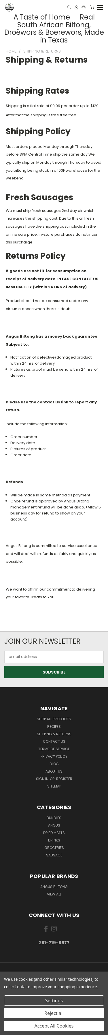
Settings (54, 1000)
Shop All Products (54, 719)
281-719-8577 (54, 943)
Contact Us (54, 741)
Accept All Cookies (54, 1026)
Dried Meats (54, 832)
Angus (54, 825)
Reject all (54, 1013)
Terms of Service (54, 748)
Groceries (54, 847)
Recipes (54, 726)
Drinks (54, 840)
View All (54, 894)
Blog (54, 763)
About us (54, 771)
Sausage (54, 855)
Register (64, 778)
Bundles (54, 817)
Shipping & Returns (54, 734)
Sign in (42, 778)
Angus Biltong (54, 886)
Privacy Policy (54, 756)
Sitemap (54, 786)
